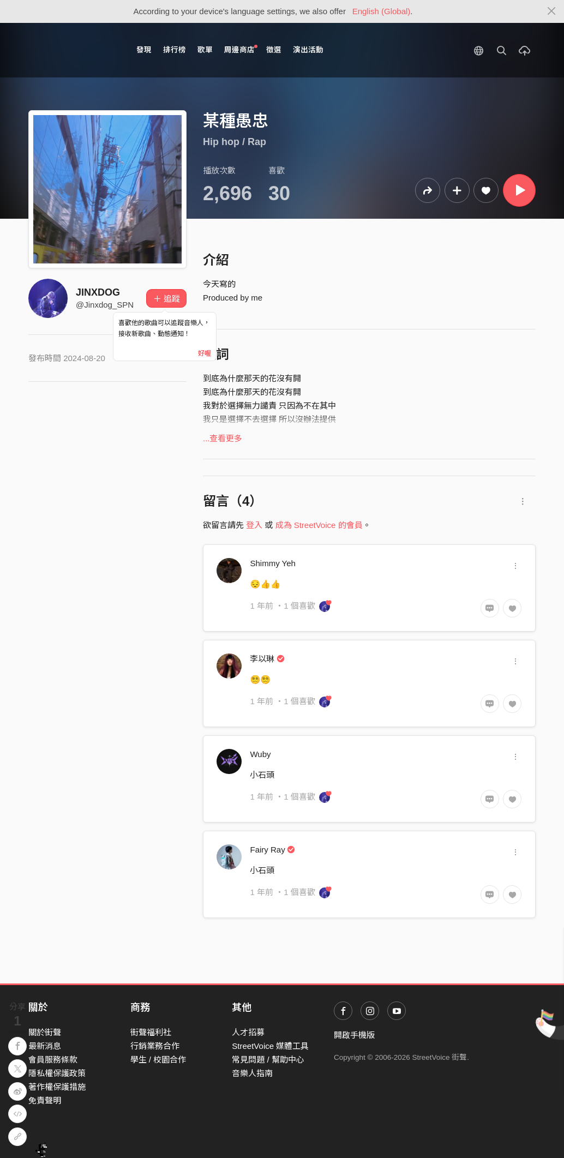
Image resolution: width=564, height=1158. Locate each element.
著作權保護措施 (57, 1086)
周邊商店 (240, 49)
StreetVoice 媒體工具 (270, 1046)
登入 (254, 525)
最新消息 (44, 1046)
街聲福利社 (150, 1032)
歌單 (205, 50)
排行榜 (174, 50)
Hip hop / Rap (234, 141)
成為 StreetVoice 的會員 (319, 525)
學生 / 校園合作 (158, 1059)
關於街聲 (44, 1032)
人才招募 (248, 1032)
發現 (144, 50)
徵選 (273, 50)
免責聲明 (44, 1100)
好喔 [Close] (204, 353)
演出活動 (308, 50)
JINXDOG (98, 292)
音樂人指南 (252, 1073)
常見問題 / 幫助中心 (268, 1059)
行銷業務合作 (154, 1046)
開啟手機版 (354, 1035)
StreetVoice (73, 50)
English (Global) (381, 11)
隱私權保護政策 (57, 1073)
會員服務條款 (52, 1059)
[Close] (551, 11)
